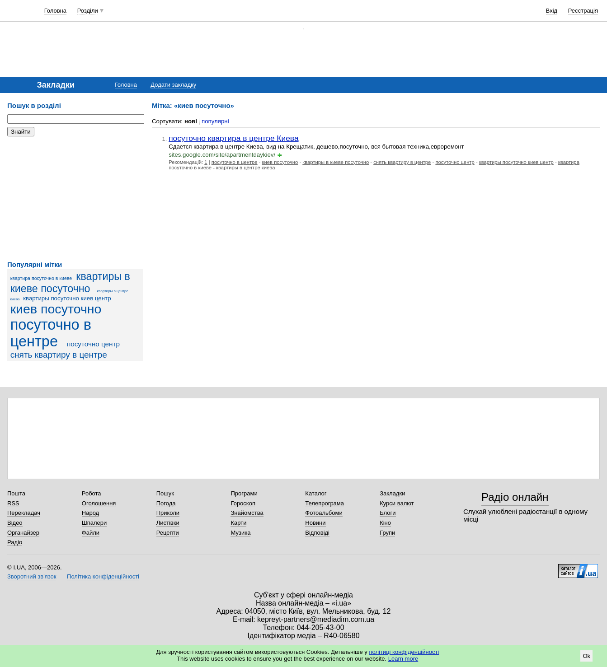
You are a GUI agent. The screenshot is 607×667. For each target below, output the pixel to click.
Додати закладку (173, 84)
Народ (90, 512)
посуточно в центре (50, 333)
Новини (315, 522)
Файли (90, 532)
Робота (91, 493)
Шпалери (94, 522)
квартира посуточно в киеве (41, 278)
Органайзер (23, 532)
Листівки (167, 522)
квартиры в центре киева (245, 167)
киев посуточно (56, 309)
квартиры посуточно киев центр (67, 298)
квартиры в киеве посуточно (70, 282)
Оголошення (99, 503)
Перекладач (23, 512)
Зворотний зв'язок (31, 576)
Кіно (385, 522)
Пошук (165, 493)
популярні (215, 121)
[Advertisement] (75, 198)
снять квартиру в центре (58, 354)
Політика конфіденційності (103, 576)
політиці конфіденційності (404, 651)
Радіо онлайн (515, 497)
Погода (166, 503)
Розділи (87, 10)
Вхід (552, 10)
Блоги (387, 512)
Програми (244, 493)
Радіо (14, 542)
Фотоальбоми (323, 512)
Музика (240, 532)
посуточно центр (93, 344)
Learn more (403, 658)
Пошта (16, 493)
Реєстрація (583, 10)
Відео (15, 522)
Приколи (167, 512)
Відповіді (317, 532)
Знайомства (247, 512)
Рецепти (167, 532)
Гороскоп (243, 503)
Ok (586, 656)
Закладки (392, 493)
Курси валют (397, 503)
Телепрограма (324, 503)
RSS (13, 503)
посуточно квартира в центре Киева (233, 138)
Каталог (315, 493)
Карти (238, 522)
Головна (55, 10)
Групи (387, 532)
